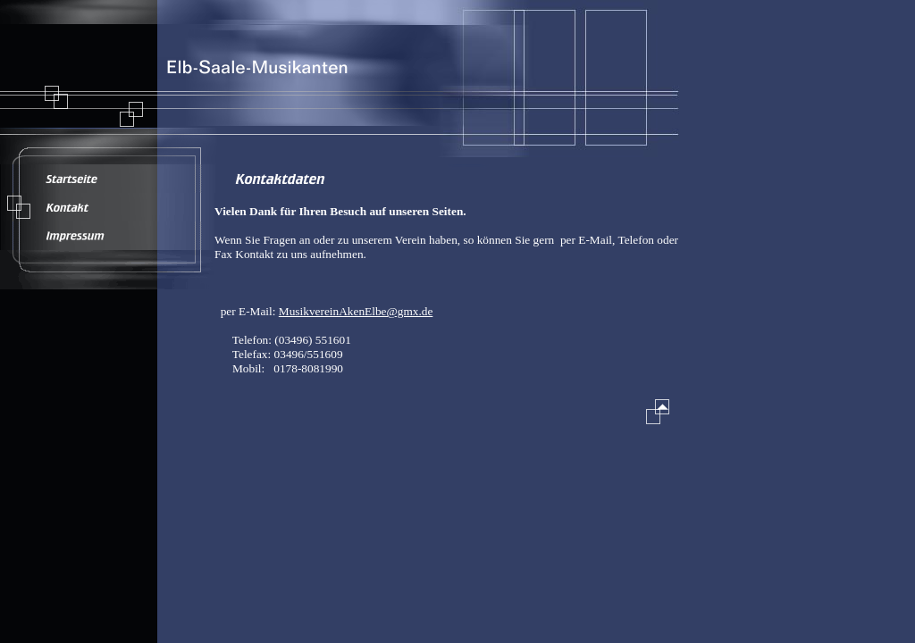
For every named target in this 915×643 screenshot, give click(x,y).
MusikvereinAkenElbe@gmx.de (356, 311)
